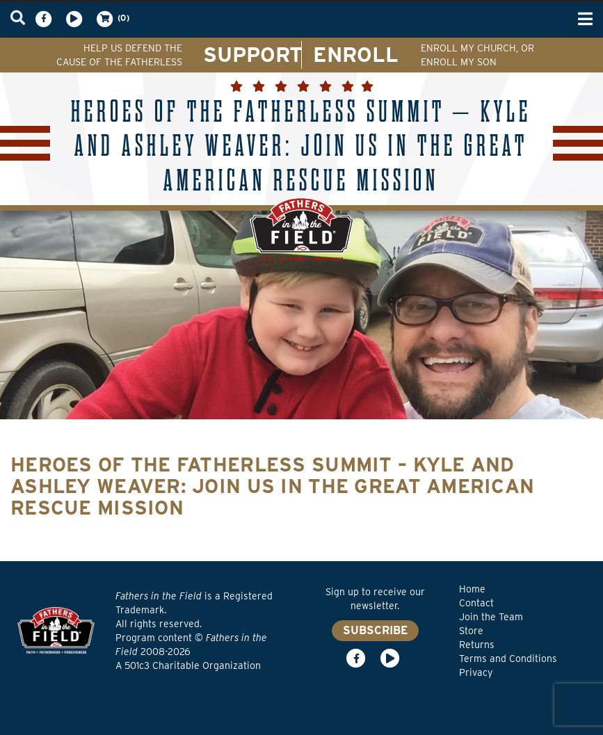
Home (472, 589)
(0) (112, 18)
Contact (476, 602)
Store (471, 630)
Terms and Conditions (508, 658)
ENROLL (356, 54)
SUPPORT (253, 54)
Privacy (475, 672)
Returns (477, 644)
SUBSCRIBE (375, 630)
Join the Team (491, 616)
